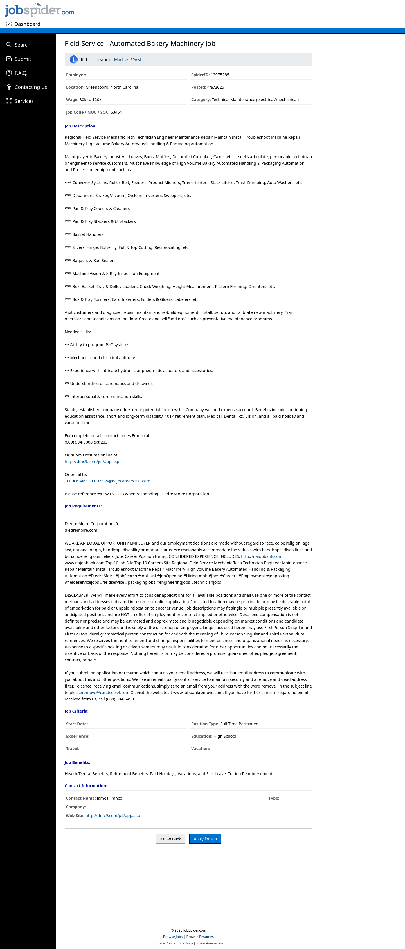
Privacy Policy (164, 943)
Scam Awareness (210, 943)
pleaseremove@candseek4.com (99, 692)
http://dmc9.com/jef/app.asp (92, 461)
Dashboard (27, 24)
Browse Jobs (173, 936)
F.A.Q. (21, 73)
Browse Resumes (200, 936)
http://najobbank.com (261, 556)
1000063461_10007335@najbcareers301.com (107, 481)
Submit (23, 58)
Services (24, 101)
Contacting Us (31, 87)
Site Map (186, 943)
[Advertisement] (240, 13)
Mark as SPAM (127, 59)
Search (22, 44)
